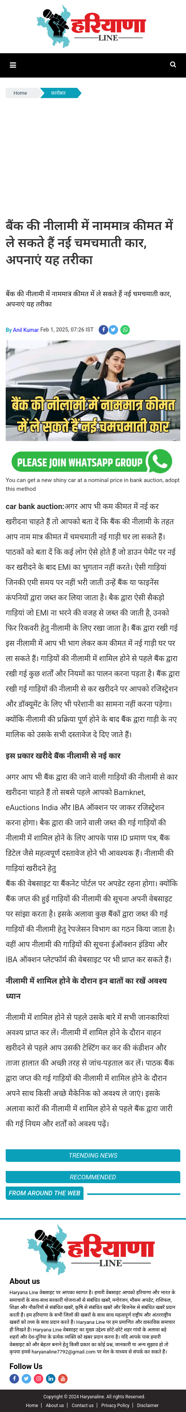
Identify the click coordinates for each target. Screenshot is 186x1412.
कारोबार (58, 92)
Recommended (93, 1176)
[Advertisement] (93, 156)
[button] (13, 65)
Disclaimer (148, 1404)
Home (20, 92)
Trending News (93, 1154)
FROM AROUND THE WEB (44, 1192)
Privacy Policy (115, 1404)
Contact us (83, 1404)
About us (55, 1404)
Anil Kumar (26, 329)
